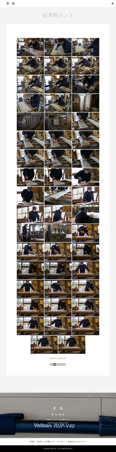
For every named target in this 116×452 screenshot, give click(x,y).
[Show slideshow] (58, 358)
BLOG (39, 441)
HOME (32, 441)
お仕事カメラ (49, 441)
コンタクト (61, 441)
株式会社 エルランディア (77, 441)
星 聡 (10, 3)
